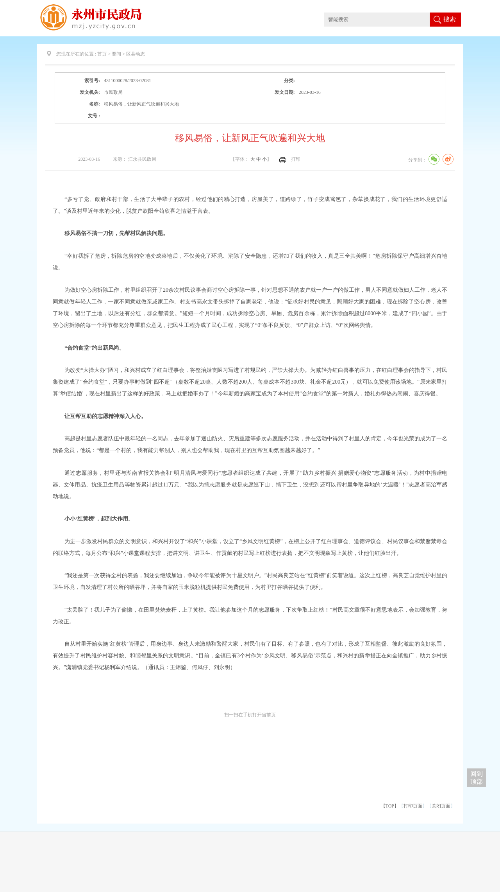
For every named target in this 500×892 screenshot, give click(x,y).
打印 (295, 159)
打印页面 (413, 806)
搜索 (449, 19)
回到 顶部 (476, 777)
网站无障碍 (453, 7)
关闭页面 (441, 806)
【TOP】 (390, 806)
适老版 (476, 7)
